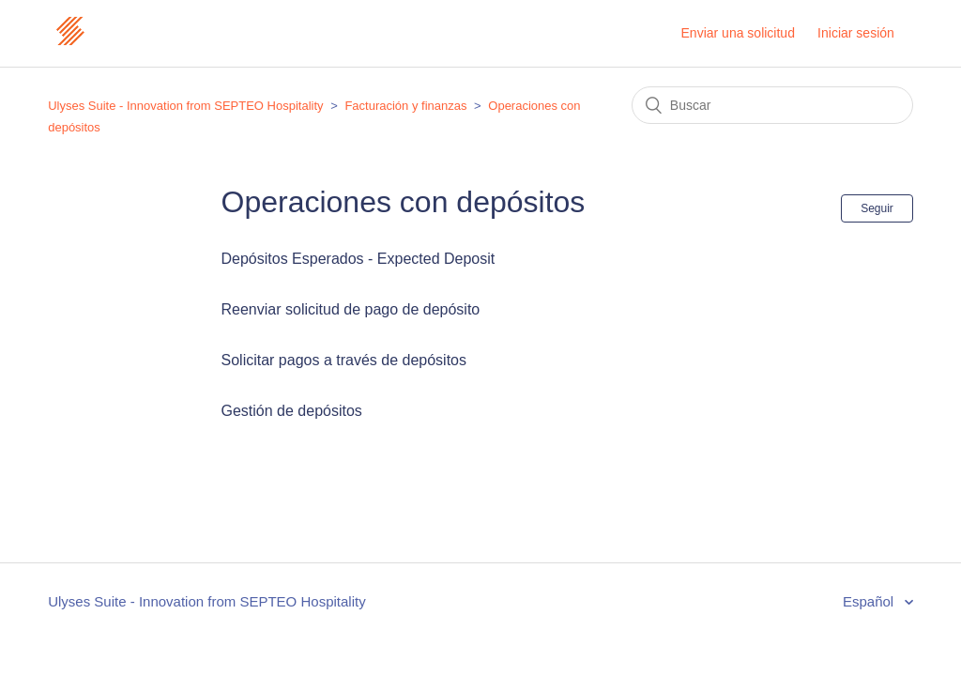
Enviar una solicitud (738, 32)
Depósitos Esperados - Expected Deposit (358, 259)
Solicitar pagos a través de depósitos (343, 360)
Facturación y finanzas (405, 106)
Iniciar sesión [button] (855, 32)
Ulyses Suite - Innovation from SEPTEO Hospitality (185, 106)
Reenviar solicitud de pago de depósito (350, 309)
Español (870, 601)
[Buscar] (772, 105)
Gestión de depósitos (291, 411)
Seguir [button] (877, 208)
